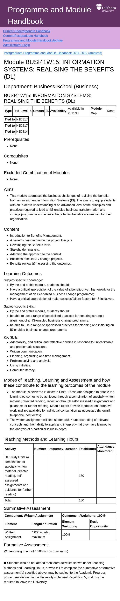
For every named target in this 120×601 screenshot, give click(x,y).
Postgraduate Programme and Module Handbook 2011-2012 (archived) (53, 53)
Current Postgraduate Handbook (25, 35)
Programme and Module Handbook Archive (33, 40)
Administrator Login (16, 45)
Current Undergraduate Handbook (26, 31)
